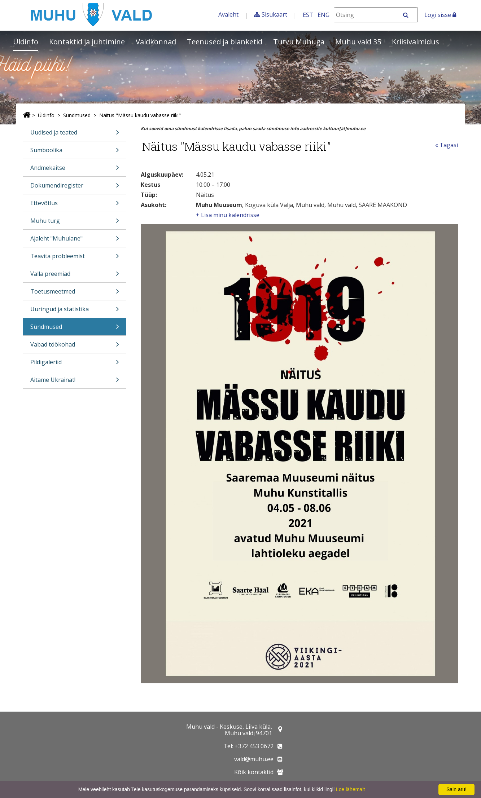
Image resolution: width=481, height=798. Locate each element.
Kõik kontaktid (254, 772)
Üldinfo (25, 42)
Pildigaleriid (74, 364)
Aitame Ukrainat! (74, 382)
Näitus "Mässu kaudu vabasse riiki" (140, 115)
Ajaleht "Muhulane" (74, 240)
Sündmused (77, 115)
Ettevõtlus (74, 205)
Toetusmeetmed (74, 293)
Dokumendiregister (74, 187)
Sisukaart (274, 14)
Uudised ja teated (74, 134)
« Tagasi (446, 145)
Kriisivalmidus (415, 42)
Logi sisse (440, 15)
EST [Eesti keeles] (308, 15)
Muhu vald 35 (358, 42)
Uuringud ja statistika (74, 311)
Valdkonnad (156, 42)
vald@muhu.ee (254, 759)
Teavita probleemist (74, 258)
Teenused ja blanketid (224, 42)
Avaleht (228, 14)
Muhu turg (74, 223)
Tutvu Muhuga (298, 42)
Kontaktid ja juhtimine (87, 42)
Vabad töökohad (74, 346)
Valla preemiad (74, 276)
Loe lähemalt (350, 789)
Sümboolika (74, 152)
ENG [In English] (323, 15)
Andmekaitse (74, 170)
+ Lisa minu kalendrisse (227, 215)
